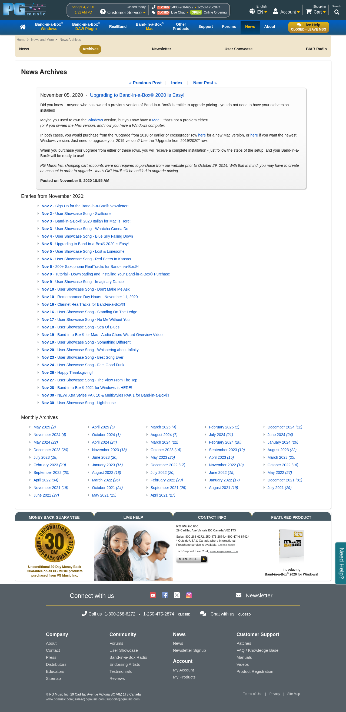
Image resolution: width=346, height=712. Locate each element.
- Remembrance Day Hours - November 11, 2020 (90, 297)
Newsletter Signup (189, 650)
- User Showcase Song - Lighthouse (79, 403)
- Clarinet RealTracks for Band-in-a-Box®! (83, 304)
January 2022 (224, 480)
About (51, 643)
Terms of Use (252, 694)
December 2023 (51, 450)
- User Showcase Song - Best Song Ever (83, 357)
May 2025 (45, 427)
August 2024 (164, 434)
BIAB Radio (316, 49)
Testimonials (120, 671)
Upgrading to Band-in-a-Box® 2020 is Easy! (137, 95)
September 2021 (168, 487)
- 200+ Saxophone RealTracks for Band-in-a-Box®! (90, 266)
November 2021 (51, 487)
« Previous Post (145, 83)
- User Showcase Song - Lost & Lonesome (83, 251)
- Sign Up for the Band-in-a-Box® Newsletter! (85, 206)
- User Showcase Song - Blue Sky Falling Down (87, 236)
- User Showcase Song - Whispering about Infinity (90, 350)
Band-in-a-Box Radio (128, 657)
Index (176, 83)
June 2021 (46, 495)
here (202, 135)
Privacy (275, 694)
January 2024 (283, 442)
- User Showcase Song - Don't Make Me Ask (86, 289)
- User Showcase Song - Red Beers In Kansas (86, 259)
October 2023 (166, 450)
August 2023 (282, 450)
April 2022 (46, 480)
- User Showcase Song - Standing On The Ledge (89, 312)
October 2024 (106, 434)
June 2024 (280, 434)
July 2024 (221, 434)
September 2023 (227, 450)
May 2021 (104, 495)
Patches (244, 643)
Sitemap (53, 678)
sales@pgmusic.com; (91, 699)
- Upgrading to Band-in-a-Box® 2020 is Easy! (85, 244)
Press (51, 657)
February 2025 (224, 427)
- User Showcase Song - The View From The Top (89, 380)
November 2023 (109, 450)
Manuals (244, 657)
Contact (53, 650)
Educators (55, 671)
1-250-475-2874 (208, 7)
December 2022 (168, 465)
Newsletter (161, 49)
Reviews (117, 678)
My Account (183, 670)
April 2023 (221, 457)
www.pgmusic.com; (60, 699)
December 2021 (285, 480)
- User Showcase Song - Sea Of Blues (80, 327)
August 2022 (106, 472)
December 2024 (285, 427)
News (24, 49)
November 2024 (50, 434)
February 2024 (225, 442)
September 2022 (51, 472)
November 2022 (226, 465)
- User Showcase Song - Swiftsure (76, 213)
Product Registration (255, 671)
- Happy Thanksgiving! (67, 372)
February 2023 (50, 465)
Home (21, 40)
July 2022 (163, 472)
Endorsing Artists (124, 664)
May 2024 (46, 442)
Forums (116, 643)
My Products (184, 677)
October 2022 (283, 465)
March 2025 (163, 427)
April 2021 (163, 495)
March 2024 (164, 442)
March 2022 (106, 480)
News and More (42, 40)
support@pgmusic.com (224, 551)
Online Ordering (215, 12)
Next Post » (205, 83)
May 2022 (280, 472)
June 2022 (221, 472)
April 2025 (103, 427)
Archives (90, 49)
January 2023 (107, 465)
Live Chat (178, 12)
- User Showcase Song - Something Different (86, 342)
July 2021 (280, 487)
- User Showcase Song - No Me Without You (85, 319)
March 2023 (281, 457)
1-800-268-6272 (181, 7)
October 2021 (107, 487)
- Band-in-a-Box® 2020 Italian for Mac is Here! (86, 221)
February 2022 (167, 480)
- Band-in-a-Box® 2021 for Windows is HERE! (87, 387)
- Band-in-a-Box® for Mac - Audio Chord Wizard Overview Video (102, 334)
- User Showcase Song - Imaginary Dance (83, 282)
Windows (95, 120)
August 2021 (223, 487)
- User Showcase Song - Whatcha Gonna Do (85, 229)
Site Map (293, 694)
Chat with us (222, 614)
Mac (155, 120)
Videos (243, 664)
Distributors (56, 664)
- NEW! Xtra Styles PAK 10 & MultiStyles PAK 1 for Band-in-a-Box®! (105, 395)
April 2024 (104, 442)
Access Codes (226, 545)
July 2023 (46, 457)
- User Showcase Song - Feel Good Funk (83, 365)
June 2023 (104, 457)
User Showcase (239, 49)
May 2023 (163, 457)
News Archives (70, 40)
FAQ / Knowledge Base (257, 650)
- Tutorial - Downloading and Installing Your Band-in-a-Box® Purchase (106, 274)
